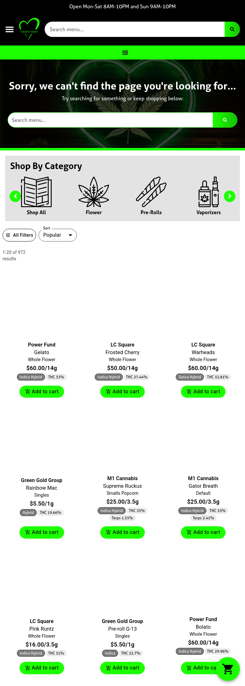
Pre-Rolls (151, 212)
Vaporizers (209, 212)
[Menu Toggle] (125, 52)
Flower (94, 212)
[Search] (232, 29)
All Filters (19, 235)
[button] (9, 29)
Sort (46, 228)
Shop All (36, 212)
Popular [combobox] (52, 235)
